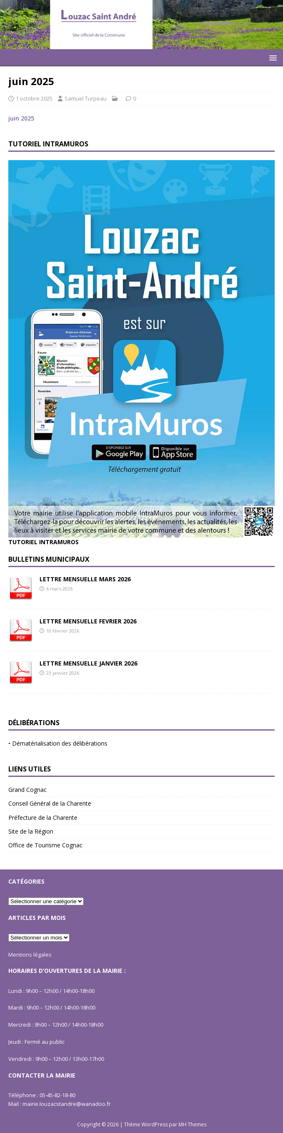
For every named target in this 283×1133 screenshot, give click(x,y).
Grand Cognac (27, 790)
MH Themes (192, 1124)
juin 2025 (21, 118)
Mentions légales (30, 954)
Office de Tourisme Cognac (45, 845)
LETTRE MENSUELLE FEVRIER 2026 (88, 621)
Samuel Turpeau (86, 98)
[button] (271, 57)
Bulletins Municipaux (48, 559)
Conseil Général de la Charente (49, 803)
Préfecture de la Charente (42, 817)
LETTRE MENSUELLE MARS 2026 (85, 579)
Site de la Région (30, 831)
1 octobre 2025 (34, 98)
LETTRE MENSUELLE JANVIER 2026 (88, 663)
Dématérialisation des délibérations (59, 743)
